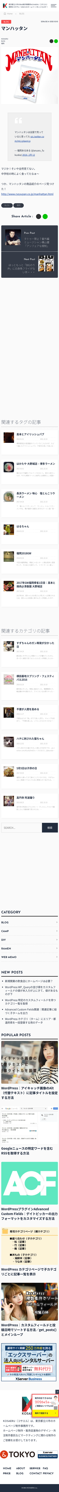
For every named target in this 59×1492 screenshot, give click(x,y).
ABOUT (20, 1468)
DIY (3, 940)
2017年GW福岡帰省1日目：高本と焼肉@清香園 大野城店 (36, 584)
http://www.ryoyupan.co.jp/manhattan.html (27, 194)
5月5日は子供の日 (27, 768)
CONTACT (36, 1473)
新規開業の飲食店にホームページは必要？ (29, 981)
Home (7, 13)
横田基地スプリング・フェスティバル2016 (35, 677)
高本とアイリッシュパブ (30, 434)
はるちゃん (23, 526)
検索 (49, 827)
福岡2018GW (24, 553)
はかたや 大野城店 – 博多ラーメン (36, 463)
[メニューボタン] (53, 5)
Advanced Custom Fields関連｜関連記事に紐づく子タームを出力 (31, 1011)
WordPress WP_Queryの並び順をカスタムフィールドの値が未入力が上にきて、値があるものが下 (31, 990)
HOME (7, 1468)
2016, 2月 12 (28, 154)
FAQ (45, 1468)
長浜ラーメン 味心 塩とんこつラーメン (36, 495)
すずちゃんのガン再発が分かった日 (35, 644)
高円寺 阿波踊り (26, 797)
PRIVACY (48, 1473)
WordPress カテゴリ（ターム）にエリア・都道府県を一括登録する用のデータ (30, 1020)
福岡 (2, 43)
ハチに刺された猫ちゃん (30, 738)
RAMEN (6, 949)
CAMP (5, 931)
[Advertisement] (29, 313)
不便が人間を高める (28, 709)
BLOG (21, 13)
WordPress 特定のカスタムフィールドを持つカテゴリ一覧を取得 (30, 1001)
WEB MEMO (9, 957)
